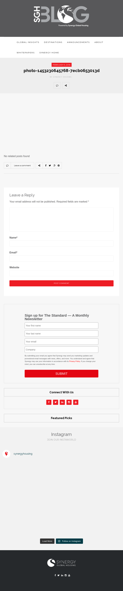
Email (13, 252)
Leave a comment (22, 165)
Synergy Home (49, 52)
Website (14, 267)
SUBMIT (61, 373)
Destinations (53, 42)
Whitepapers (26, 52)
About (98, 42)
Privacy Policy (74, 361)
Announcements (78, 42)
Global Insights (28, 42)
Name (13, 237)
